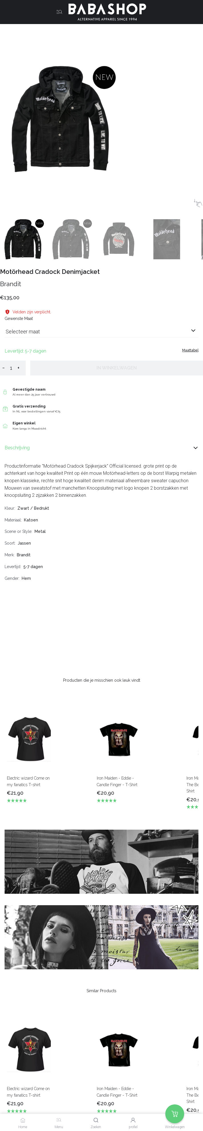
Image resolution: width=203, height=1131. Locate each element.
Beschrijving (101, 448)
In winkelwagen (117, 368)
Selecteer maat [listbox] (23, 332)
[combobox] (101, 334)
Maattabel (190, 350)
